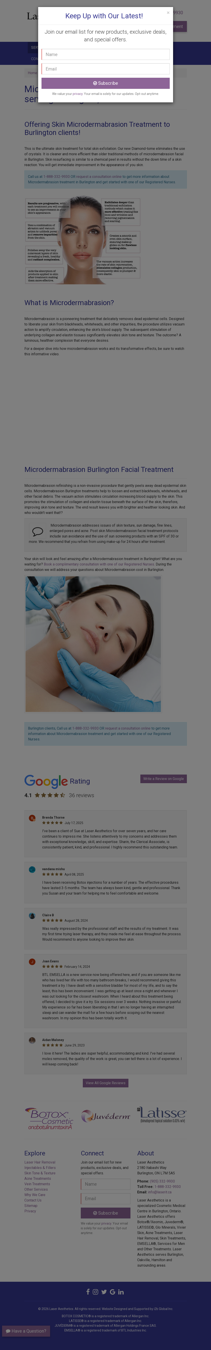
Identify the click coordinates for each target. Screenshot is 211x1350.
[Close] (168, 12)
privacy (78, 94)
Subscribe (105, 83)
